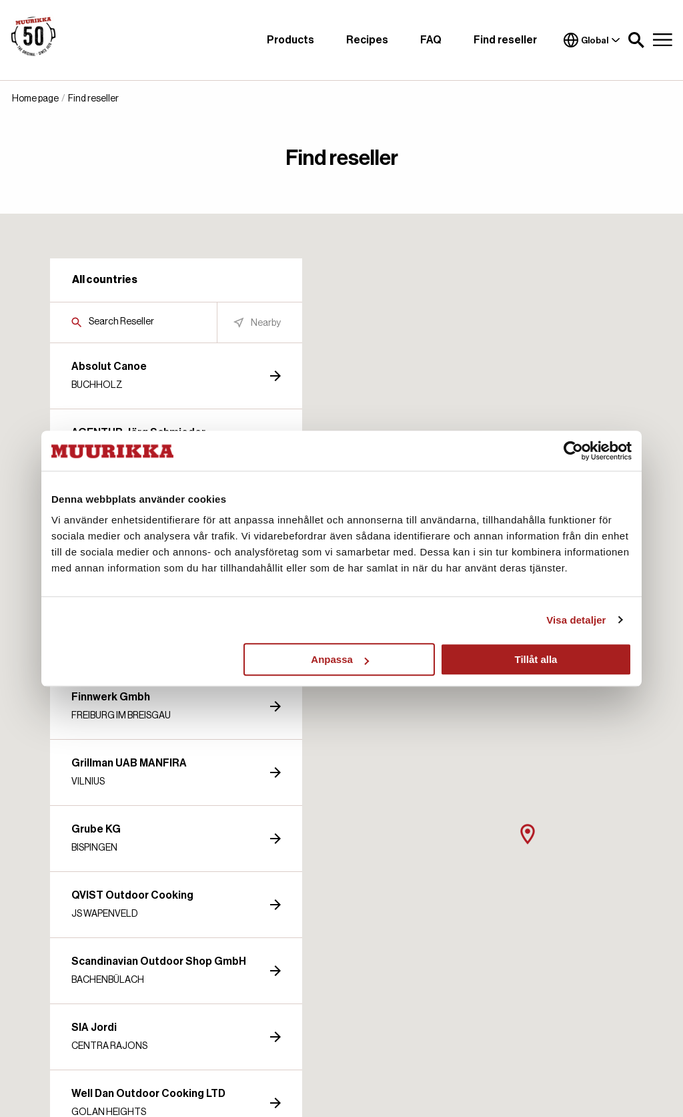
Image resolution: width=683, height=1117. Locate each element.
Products (290, 40)
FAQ (431, 40)
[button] (636, 40)
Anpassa (340, 659)
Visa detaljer (576, 620)
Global (592, 40)
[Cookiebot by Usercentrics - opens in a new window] (573, 451)
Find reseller (505, 40)
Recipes (367, 40)
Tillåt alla (535, 659)
